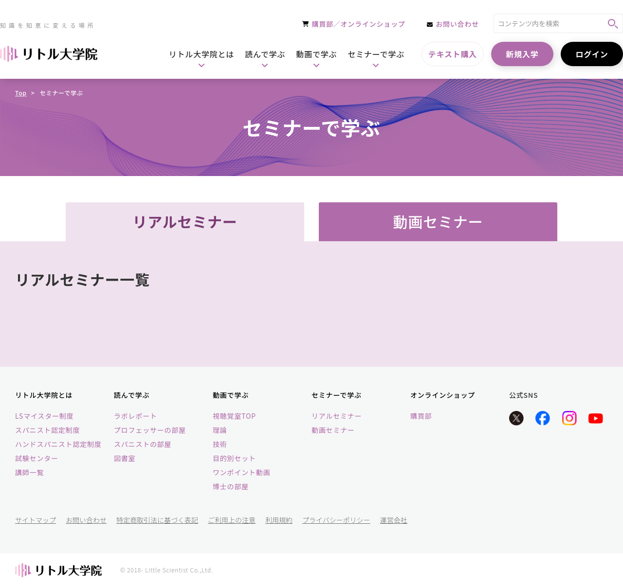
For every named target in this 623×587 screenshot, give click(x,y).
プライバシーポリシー (336, 520)
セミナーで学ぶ (337, 395)
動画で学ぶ (231, 395)
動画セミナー (333, 430)
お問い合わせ (86, 520)
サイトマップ (35, 520)
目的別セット (234, 458)
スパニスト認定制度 (47, 430)
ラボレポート (135, 416)
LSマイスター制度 (44, 416)
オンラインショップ (442, 395)
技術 (220, 444)
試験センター (36, 458)
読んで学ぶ (131, 395)
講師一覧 (29, 472)
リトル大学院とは (44, 395)
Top (21, 93)
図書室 (124, 458)
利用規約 (279, 520)
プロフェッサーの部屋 (150, 430)
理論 (220, 430)
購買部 (421, 416)
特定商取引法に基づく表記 (157, 520)
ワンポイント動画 (241, 472)
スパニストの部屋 (142, 444)
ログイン (591, 54)
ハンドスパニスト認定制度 (58, 444)
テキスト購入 (452, 54)
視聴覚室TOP (234, 416)
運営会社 (393, 520)
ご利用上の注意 (232, 520)
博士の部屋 (231, 486)
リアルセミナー (337, 416)
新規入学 (522, 54)
